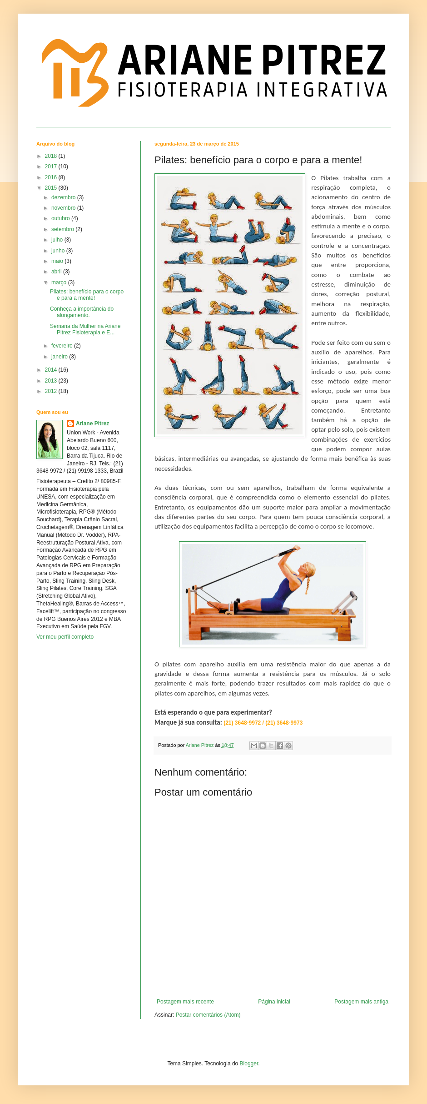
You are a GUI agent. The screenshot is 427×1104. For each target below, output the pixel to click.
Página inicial (274, 1001)
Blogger (249, 1063)
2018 (52, 156)
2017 (52, 166)
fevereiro (62, 346)
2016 (52, 177)
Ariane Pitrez (92, 423)
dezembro (64, 197)
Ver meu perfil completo (65, 637)
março (59, 282)
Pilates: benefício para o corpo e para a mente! (87, 294)
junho (58, 250)
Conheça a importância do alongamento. (82, 312)
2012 (52, 391)
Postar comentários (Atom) (208, 1015)
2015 (52, 188)
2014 (52, 370)
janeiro (60, 356)
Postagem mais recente (185, 1001)
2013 (52, 381)
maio (58, 261)
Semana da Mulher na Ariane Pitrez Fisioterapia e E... (85, 329)
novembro (64, 208)
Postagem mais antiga (361, 1001)
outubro (61, 218)
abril (57, 271)
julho (58, 240)
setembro (63, 229)
